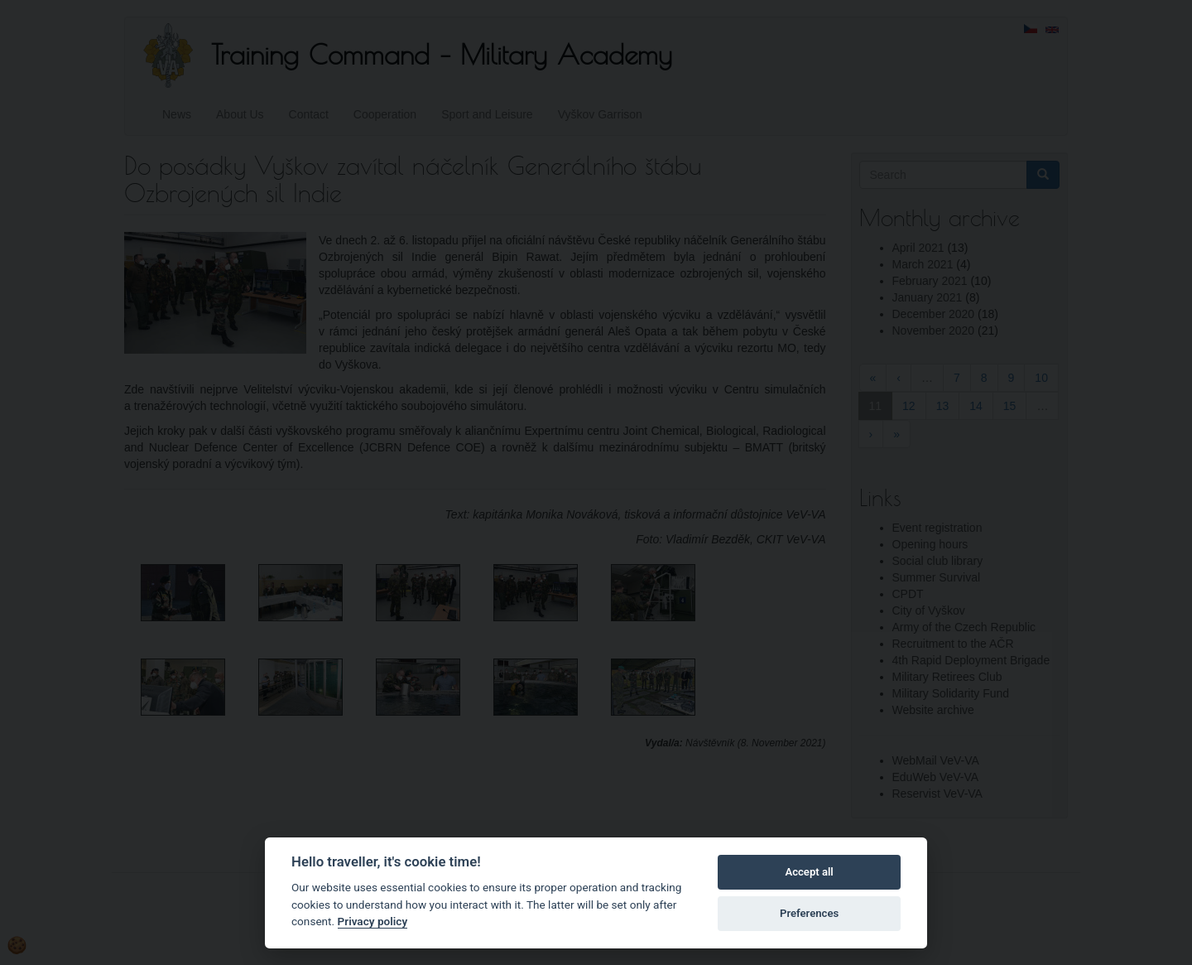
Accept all (809, 872)
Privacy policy (373, 921)
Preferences (809, 913)
